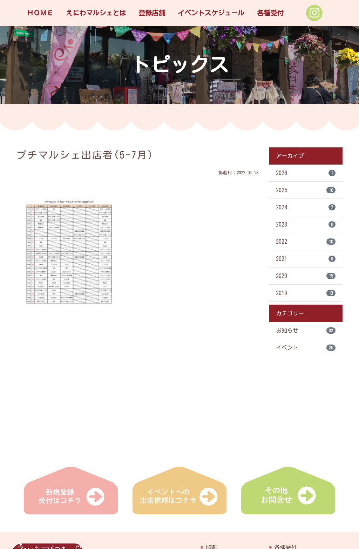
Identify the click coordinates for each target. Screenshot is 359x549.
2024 (306, 207)
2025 (306, 190)
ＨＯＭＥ (40, 12)
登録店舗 (151, 12)
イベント (306, 348)
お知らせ (306, 330)
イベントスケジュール (211, 12)
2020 (306, 276)
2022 (306, 241)
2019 (306, 293)
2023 (306, 224)
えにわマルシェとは (96, 12)
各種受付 (270, 12)
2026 (306, 173)
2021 (306, 259)
